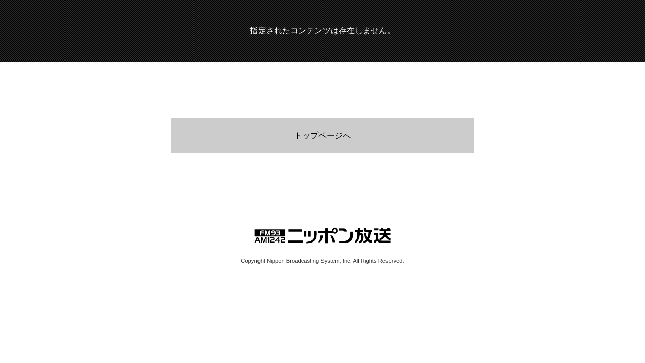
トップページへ (322, 135)
